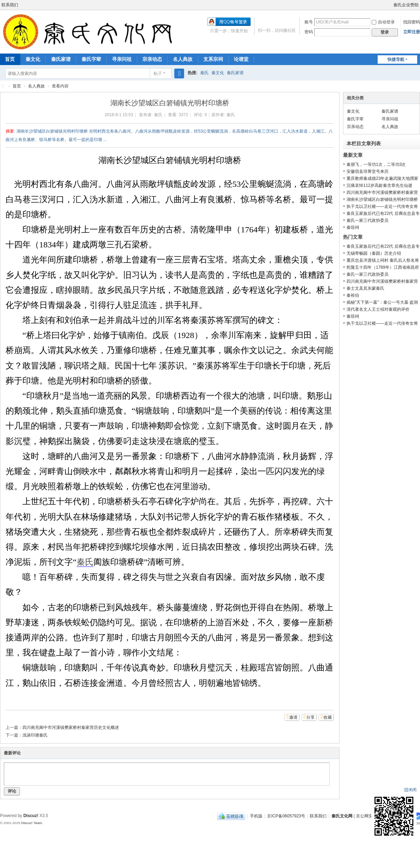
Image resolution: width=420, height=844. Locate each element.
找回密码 (411, 22)
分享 (310, 717)
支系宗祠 (213, 59)
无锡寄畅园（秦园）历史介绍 (373, 253)
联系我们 (9, 4)
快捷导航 (395, 59)
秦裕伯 (352, 295)
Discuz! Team (31, 823)
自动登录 (383, 22)
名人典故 (182, 59)
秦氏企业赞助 (406, 4)
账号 (308, 22)
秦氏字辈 (91, 59)
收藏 (327, 717)
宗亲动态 (152, 59)
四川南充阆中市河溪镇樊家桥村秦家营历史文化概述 (70, 727)
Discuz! (30, 815)
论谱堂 (241, 59)
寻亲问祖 (122, 59)
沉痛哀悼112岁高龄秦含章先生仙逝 (379, 185)
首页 (17, 86)
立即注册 (411, 31)
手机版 (256, 816)
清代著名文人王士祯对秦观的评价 (378, 309)
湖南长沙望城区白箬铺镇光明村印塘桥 (382, 199)
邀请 (293, 717)
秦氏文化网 (3, 86)
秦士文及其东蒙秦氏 (365, 288)
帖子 (158, 73)
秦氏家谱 (61, 59)
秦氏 (204, 72)
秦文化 (33, 59)
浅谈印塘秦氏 (35, 735)
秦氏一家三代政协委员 (367, 220)
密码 (308, 31)
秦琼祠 (352, 227)
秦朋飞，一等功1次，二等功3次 (376, 164)
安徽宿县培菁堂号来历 (367, 171)
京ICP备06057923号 (286, 816)
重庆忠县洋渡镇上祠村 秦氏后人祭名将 (382, 260)
